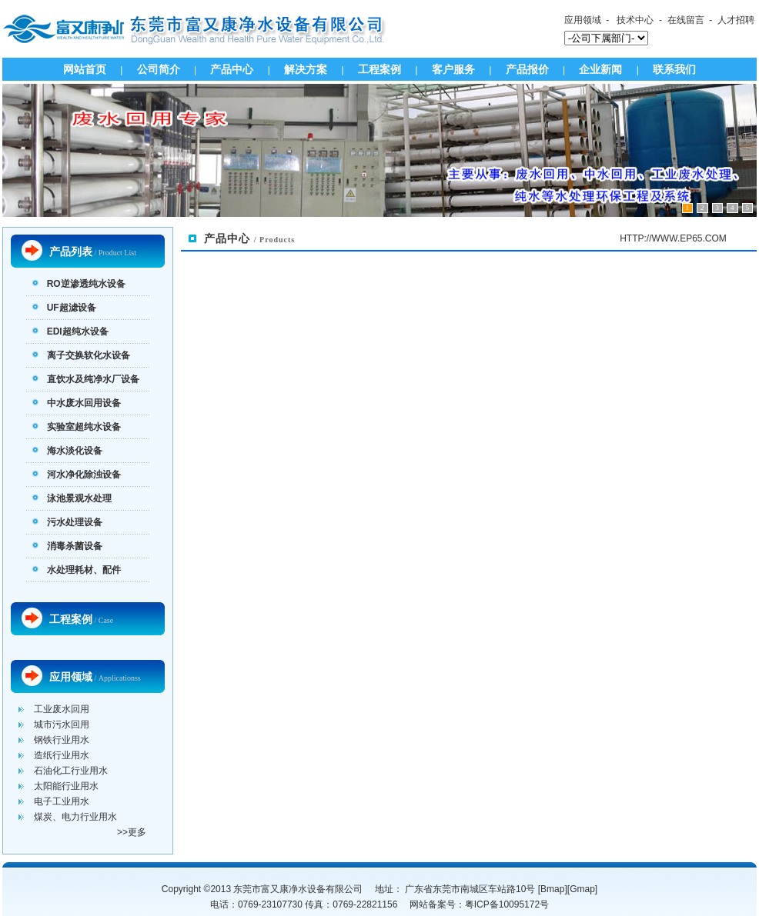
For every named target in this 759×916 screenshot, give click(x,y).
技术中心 (635, 20)
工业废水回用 (61, 709)
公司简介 (158, 69)
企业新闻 (600, 69)
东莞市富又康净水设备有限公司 (298, 889)
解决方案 (305, 69)
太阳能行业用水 (66, 786)
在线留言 (685, 20)
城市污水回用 (61, 724)
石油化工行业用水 (71, 770)
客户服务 (453, 69)
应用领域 (582, 20)
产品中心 (231, 69)
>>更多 (131, 832)
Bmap (552, 889)
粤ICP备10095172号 (507, 904)
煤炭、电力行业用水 (75, 816)
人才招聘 (735, 20)
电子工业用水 (61, 801)
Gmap (582, 889)
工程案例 (379, 69)
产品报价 (527, 69)
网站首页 (84, 69)
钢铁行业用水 (61, 739)
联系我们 (674, 69)
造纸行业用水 (61, 755)
